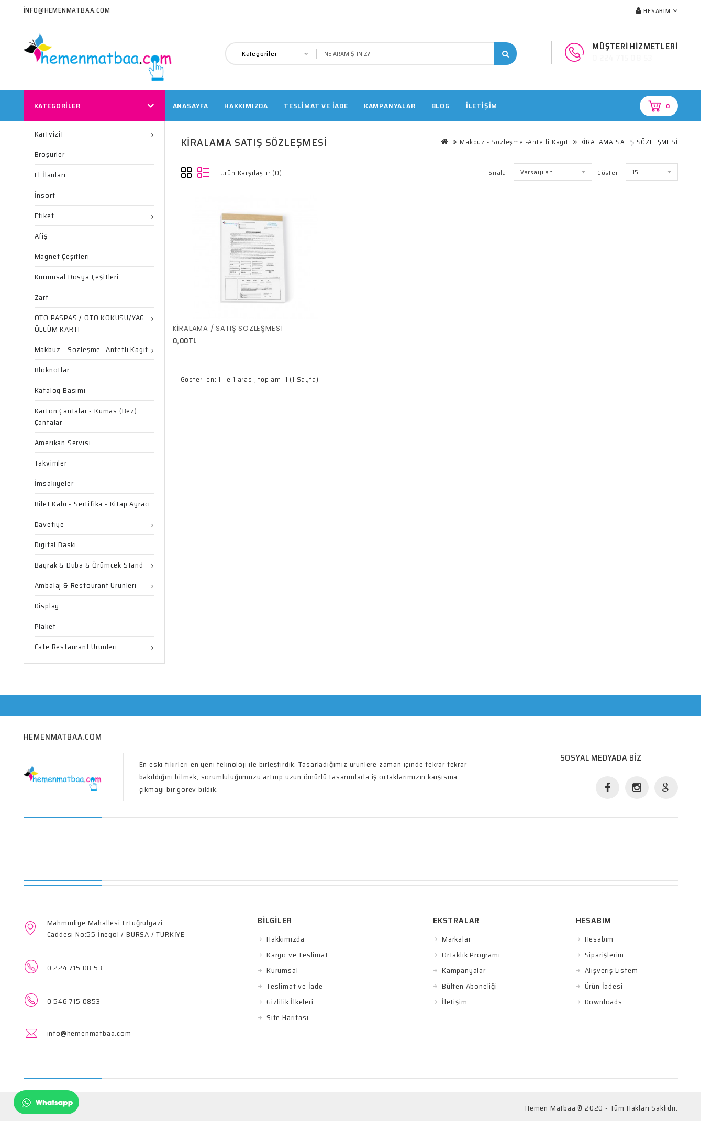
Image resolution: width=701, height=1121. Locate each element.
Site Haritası (287, 1017)
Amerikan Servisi (63, 442)
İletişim (481, 105)
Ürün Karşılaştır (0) (251, 172)
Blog (440, 105)
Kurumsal (282, 970)
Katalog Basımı (60, 390)
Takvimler (51, 463)
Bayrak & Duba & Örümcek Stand (89, 565)
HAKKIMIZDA (246, 105)
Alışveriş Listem (611, 970)
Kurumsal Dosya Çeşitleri (77, 276)
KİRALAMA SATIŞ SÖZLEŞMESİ (629, 142)
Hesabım (599, 939)
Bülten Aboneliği (469, 986)
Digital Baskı (55, 544)
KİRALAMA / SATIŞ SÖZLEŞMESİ (228, 328)
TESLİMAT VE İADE (316, 105)
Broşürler (50, 154)
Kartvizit (49, 134)
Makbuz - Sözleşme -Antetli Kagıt (92, 349)
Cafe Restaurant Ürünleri (76, 646)
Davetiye (49, 524)
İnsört (45, 195)
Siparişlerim (605, 954)
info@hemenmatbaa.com (89, 1033)
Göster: (608, 172)
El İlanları (50, 174)
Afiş (41, 236)
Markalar (456, 939)
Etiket (44, 215)
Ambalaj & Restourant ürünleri (86, 585)
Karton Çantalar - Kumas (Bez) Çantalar (86, 416)
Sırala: (498, 172)
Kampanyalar (390, 105)
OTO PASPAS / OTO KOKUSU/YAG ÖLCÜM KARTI (90, 323)
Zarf (42, 297)
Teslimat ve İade (294, 986)
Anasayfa (190, 105)
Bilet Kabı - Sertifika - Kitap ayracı (93, 503)
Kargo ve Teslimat (297, 954)
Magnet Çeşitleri (62, 256)
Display (47, 606)
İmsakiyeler (54, 483)
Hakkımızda (285, 939)
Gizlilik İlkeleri (290, 1001)
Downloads (603, 1001)
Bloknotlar (52, 370)
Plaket (45, 626)
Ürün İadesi (604, 986)
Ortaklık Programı (471, 954)
